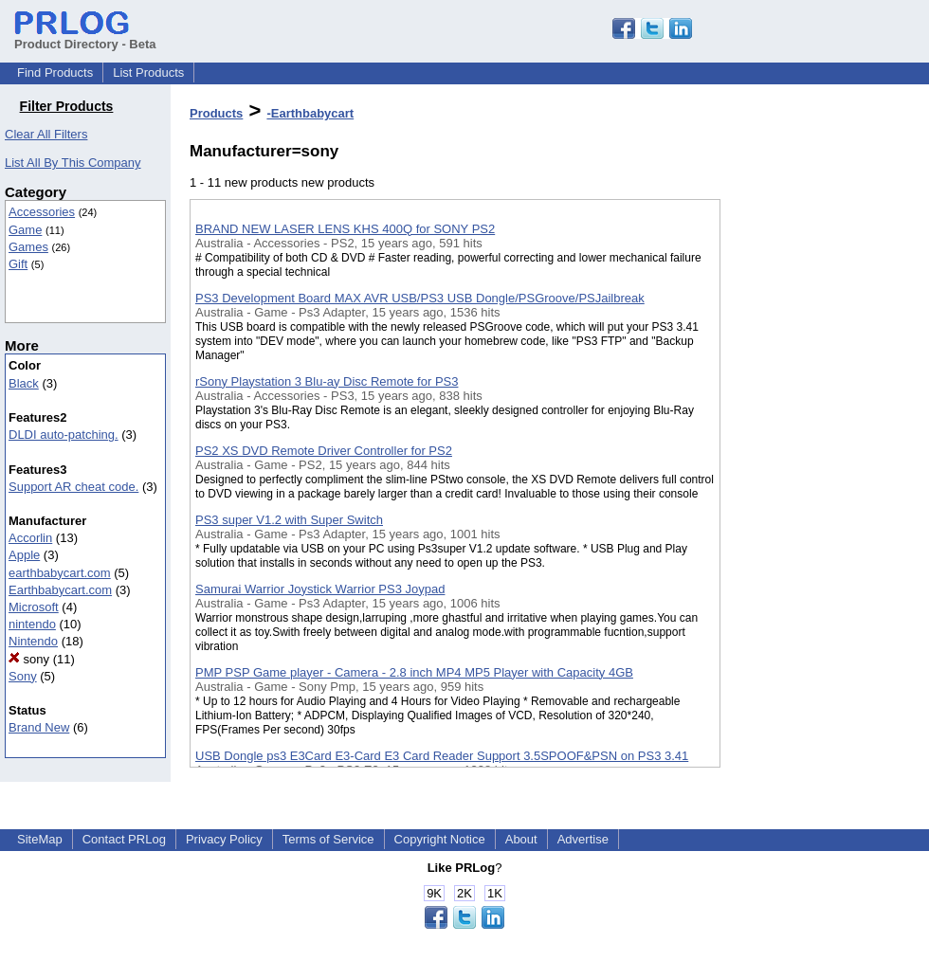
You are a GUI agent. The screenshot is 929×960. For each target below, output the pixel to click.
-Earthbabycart (310, 113)
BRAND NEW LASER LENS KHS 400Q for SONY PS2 (345, 229)
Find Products (55, 72)
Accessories (42, 212)
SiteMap (40, 839)
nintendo (32, 624)
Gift (18, 264)
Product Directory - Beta (85, 37)
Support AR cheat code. (73, 487)
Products (216, 113)
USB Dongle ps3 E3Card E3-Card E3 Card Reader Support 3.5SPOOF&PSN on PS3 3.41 (441, 756)
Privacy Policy (224, 839)
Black (24, 383)
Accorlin (30, 538)
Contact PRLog (124, 839)
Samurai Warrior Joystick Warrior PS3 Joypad (320, 589)
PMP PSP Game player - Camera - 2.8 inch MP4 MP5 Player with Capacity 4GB (414, 672)
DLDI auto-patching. (63, 434)
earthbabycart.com (60, 573)
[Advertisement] (815, 492)
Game (25, 230)
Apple (24, 555)
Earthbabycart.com (60, 590)
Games (28, 247)
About (521, 839)
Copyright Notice (439, 839)
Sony (23, 676)
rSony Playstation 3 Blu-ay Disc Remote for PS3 (326, 381)
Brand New (39, 727)
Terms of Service (328, 839)
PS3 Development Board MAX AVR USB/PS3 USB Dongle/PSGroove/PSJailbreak (420, 298)
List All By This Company (73, 162)
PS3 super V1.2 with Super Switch (289, 520)
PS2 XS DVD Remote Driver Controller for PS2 (323, 451)
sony (29, 659)
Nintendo (33, 641)
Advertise (583, 839)
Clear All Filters (46, 134)
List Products (148, 72)
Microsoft (34, 607)
